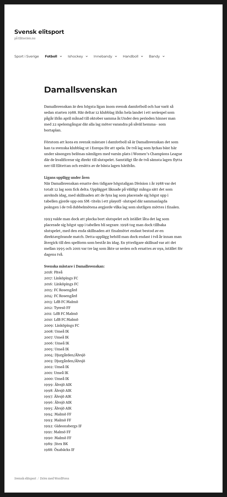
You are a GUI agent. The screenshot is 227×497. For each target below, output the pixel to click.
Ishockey (75, 56)
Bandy (154, 56)
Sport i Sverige (26, 56)
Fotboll (51, 56)
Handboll (130, 56)
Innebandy (103, 56)
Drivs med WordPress (54, 478)
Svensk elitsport (39, 31)
